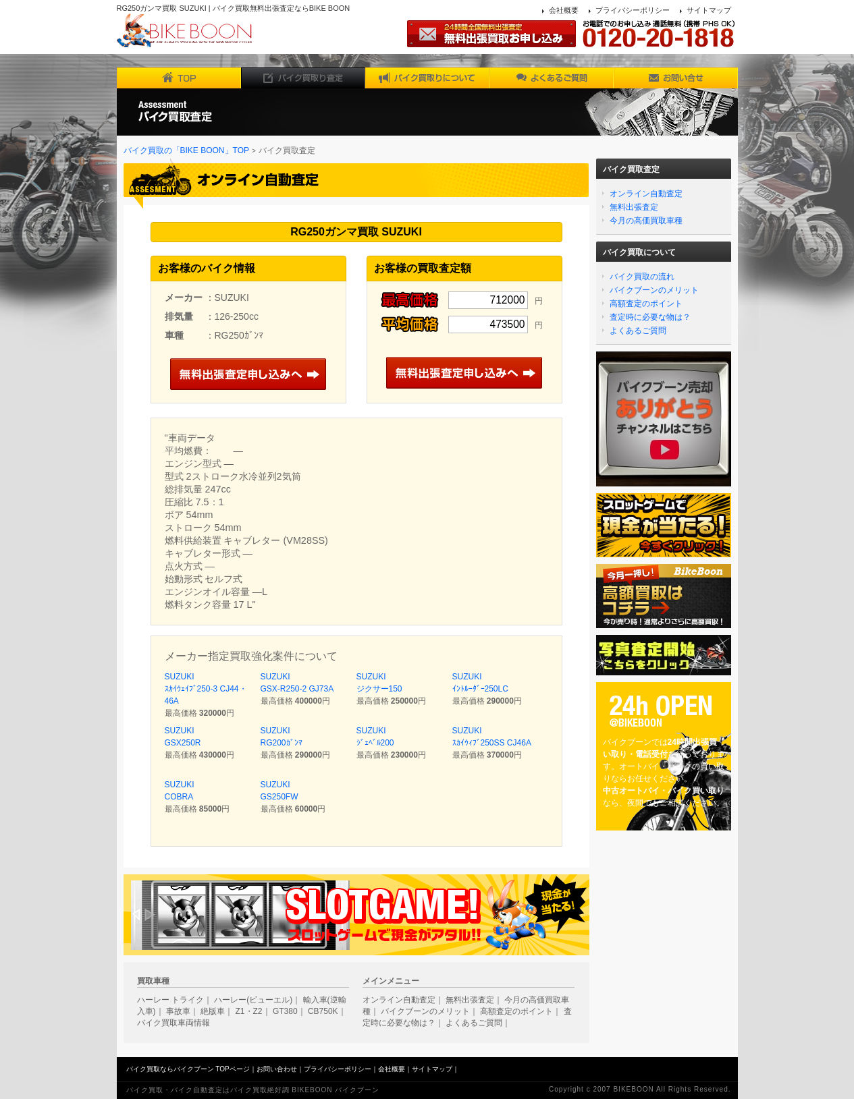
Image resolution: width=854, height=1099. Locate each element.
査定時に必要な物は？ (650, 317)
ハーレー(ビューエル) (253, 1000)
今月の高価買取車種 (646, 220)
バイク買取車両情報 (173, 1022)
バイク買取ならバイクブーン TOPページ (188, 1069)
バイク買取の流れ (642, 276)
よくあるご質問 (638, 330)
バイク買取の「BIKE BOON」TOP (186, 150)
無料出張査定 (634, 207)
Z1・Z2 (249, 1011)
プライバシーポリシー (632, 10)
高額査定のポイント (646, 303)
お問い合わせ (277, 1069)
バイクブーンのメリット (654, 290)
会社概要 (564, 10)
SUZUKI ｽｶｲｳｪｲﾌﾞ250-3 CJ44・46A (206, 689)
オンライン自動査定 (646, 193)
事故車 (178, 1011)
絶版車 (213, 1011)
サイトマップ (709, 10)
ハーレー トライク (170, 1000)
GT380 (285, 1011)
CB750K (323, 1011)
